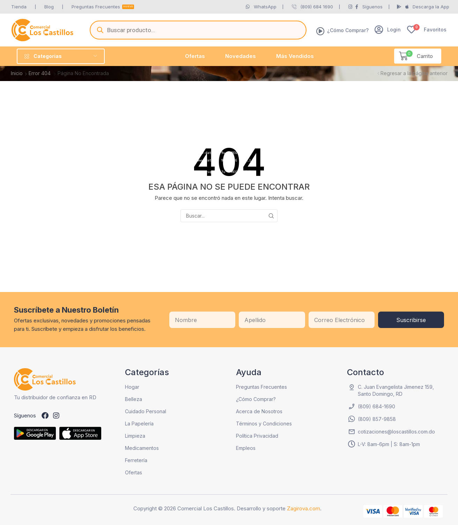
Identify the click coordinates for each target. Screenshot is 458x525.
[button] (388, 29)
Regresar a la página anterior (414, 73)
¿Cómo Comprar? (348, 30)
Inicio (17, 73)
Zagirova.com (303, 508)
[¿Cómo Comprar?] (320, 31)
